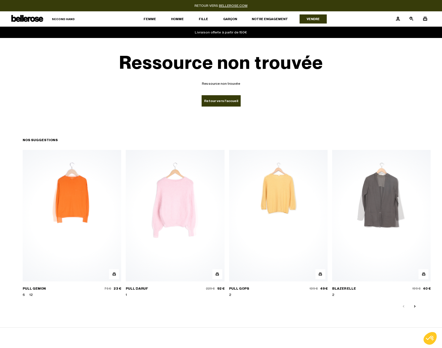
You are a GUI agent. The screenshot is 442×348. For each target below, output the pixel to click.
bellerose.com (233, 6)
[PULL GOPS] (278, 223)
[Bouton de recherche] (411, 19)
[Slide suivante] (414, 306)
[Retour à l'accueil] (43, 19)
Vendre (313, 19)
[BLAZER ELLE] (381, 223)
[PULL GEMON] (72, 223)
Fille (203, 19)
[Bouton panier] (425, 19)
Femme (150, 19)
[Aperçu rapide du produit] (114, 274)
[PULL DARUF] (175, 223)
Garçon (230, 19)
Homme (177, 19)
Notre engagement (270, 19)
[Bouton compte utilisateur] (397, 19)
